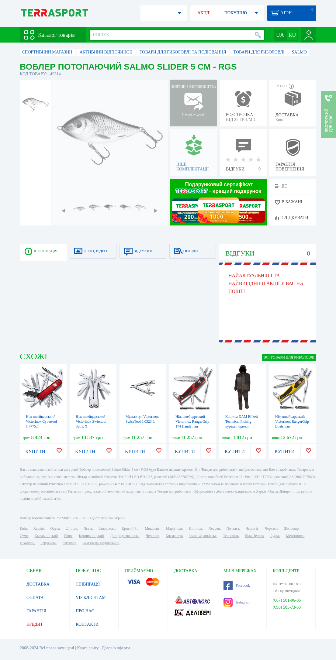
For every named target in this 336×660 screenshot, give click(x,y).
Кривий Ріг (130, 528)
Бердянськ (48, 543)
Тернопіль (231, 536)
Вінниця (195, 528)
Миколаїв (152, 528)
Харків (38, 528)
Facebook (236, 585)
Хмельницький (46, 536)
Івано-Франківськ (202, 536)
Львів (88, 528)
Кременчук (174, 536)
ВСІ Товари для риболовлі (289, 357)
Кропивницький (91, 536)
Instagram (236, 602)
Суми (24, 536)
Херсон (214, 528)
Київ (23, 528)
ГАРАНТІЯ (36, 611)
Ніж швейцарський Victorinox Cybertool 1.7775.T (41, 421)
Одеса (55, 528)
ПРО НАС (85, 611)
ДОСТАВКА (38, 584)
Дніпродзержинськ (124, 536)
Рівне (68, 536)
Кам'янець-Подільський (101, 543)
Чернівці (152, 536)
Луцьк (275, 536)
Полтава (232, 528)
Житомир (291, 528)
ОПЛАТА (35, 597)
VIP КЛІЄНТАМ (91, 597)
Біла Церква (254, 536)
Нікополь (27, 543)
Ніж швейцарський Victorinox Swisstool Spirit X (91, 421)
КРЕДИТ (34, 624)
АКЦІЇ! (204, 13)
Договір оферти (116, 648)
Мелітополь (295, 536)
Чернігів (251, 528)
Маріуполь (174, 528)
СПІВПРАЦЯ (88, 584)
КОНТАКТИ (87, 624)
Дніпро (71, 528)
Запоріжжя (107, 528)
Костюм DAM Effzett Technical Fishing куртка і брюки (241, 421)
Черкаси (271, 528)
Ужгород (69, 543)
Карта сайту (88, 648)
